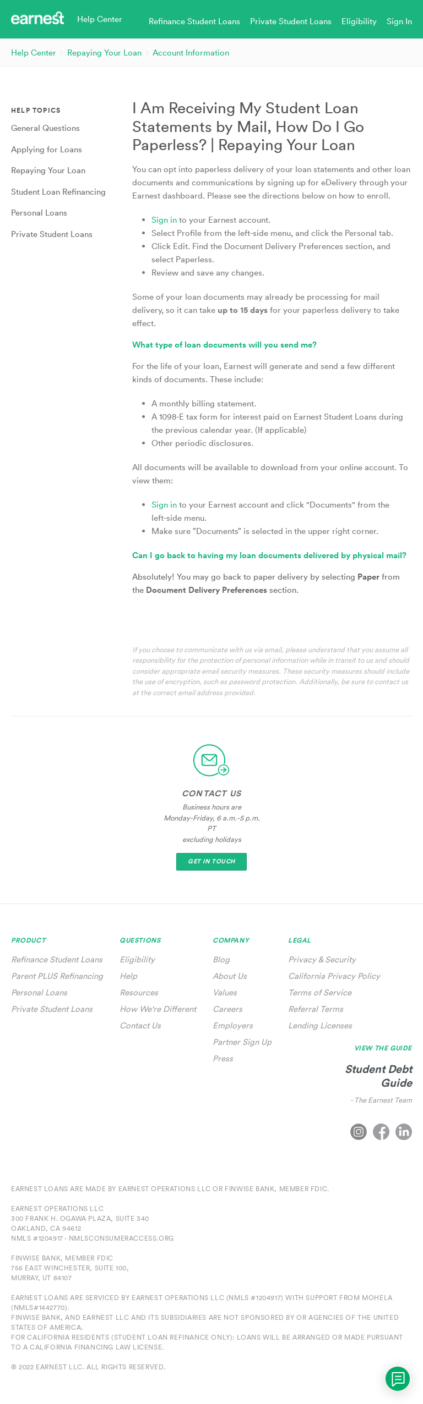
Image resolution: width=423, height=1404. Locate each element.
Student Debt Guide (378, 1075)
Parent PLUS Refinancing (57, 976)
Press (223, 1058)
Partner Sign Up (242, 1042)
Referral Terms (315, 1009)
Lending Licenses (320, 1025)
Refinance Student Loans (56, 959)
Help (128, 976)
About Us (230, 976)
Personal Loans (39, 992)
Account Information (191, 52)
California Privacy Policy (334, 976)
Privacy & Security (322, 959)
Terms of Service (319, 992)
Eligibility (137, 959)
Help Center (33, 52)
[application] (397, 1378)
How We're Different (158, 1009)
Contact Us (140, 1025)
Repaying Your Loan (104, 52)
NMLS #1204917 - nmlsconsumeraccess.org (92, 1238)
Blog (221, 959)
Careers (227, 1009)
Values (225, 992)
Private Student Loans (52, 1009)
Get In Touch (211, 861)
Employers (233, 1025)
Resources (139, 992)
